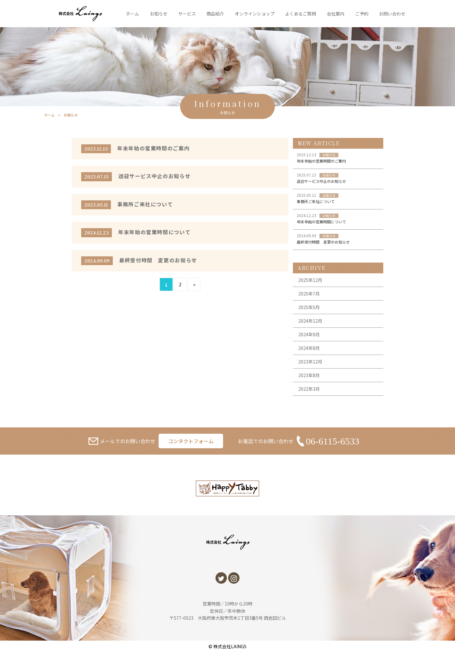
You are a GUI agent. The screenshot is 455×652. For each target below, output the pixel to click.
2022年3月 (309, 389)
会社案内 (335, 13)
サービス (187, 13)
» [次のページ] (194, 284)
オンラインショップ (255, 13)
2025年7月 (309, 293)
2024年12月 (310, 321)
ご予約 (361, 13)
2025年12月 (310, 280)
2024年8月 (309, 348)
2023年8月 (309, 375)
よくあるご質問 (300, 13)
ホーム (132, 13)
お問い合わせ (392, 13)
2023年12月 (310, 361)
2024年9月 (309, 334)
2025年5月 (309, 307)
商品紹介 (215, 13)
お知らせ (158, 13)
